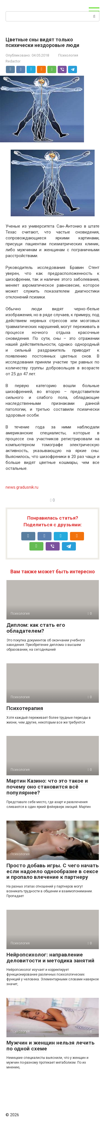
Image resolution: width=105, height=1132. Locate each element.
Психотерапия (24, 708)
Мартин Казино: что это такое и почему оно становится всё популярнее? (47, 787)
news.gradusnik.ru (22, 487)
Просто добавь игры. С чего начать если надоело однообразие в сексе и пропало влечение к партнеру (52, 871)
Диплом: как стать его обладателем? (35, 628)
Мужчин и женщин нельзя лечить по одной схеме (50, 1045)
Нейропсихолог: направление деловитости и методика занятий (50, 957)
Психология (68, 55)
